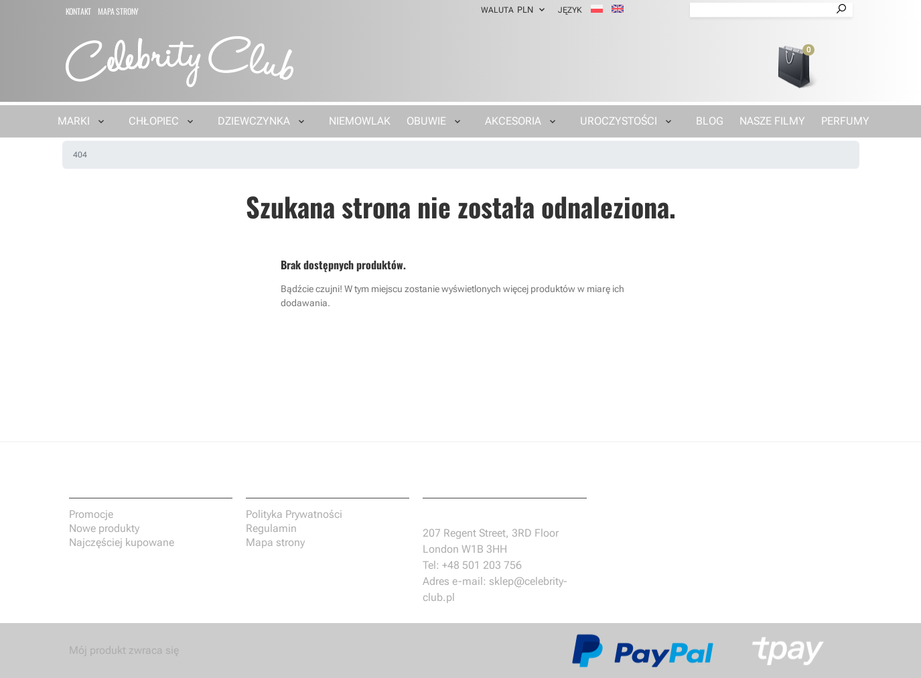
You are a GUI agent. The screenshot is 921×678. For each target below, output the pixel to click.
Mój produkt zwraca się (124, 650)
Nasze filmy (772, 121)
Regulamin (271, 528)
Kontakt (79, 11)
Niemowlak (360, 121)
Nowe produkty (104, 528)
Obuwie (426, 121)
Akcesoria (513, 121)
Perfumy (845, 121)
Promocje (91, 514)
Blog (709, 121)
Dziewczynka (254, 121)
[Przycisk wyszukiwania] (841, 10)
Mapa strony (118, 11)
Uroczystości (618, 121)
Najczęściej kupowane (121, 542)
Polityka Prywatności (294, 514)
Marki (74, 121)
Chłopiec (154, 121)
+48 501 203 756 (482, 565)
